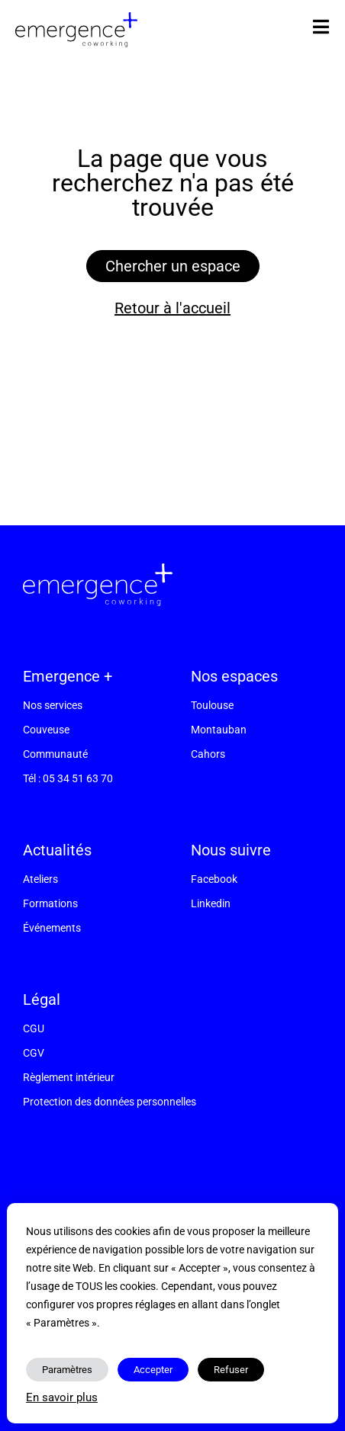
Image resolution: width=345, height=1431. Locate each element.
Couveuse (46, 730)
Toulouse (212, 705)
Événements (52, 928)
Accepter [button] (153, 1369)
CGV (33, 1053)
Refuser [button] (231, 1369)
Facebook (214, 879)
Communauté (55, 754)
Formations (50, 903)
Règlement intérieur (68, 1077)
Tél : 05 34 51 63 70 (68, 778)
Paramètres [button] (67, 1369)
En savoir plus (62, 1397)
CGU (33, 1028)
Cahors (208, 754)
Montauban (219, 730)
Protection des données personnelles (109, 1102)
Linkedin (211, 903)
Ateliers (40, 879)
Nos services (52, 705)
